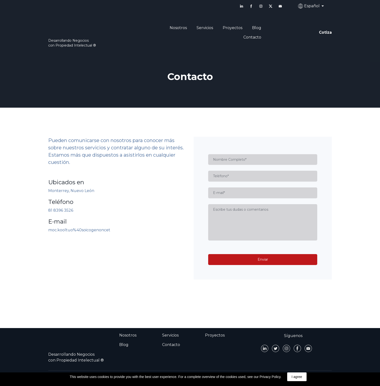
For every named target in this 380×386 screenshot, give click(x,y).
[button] (241, 6)
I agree (297, 377)
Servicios (205, 27)
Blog (256, 27)
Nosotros (178, 27)
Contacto (252, 37)
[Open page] (90, 27)
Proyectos (232, 27)
